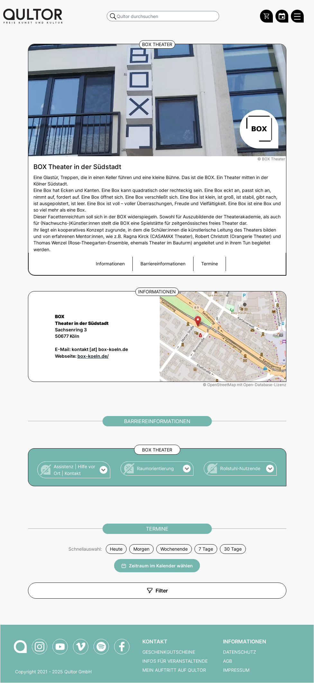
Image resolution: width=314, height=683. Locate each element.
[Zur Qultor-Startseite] (20, 646)
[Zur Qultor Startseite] (32, 16)
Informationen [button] (110, 263)
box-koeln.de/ (93, 356)
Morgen (141, 549)
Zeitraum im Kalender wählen (157, 565)
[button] (73, 469)
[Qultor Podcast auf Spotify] (101, 646)
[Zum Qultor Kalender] (281, 16)
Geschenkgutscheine (168, 652)
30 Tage (233, 549)
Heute (116, 549)
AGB (227, 661)
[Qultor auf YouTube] (60, 646)
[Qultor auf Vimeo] (80, 646)
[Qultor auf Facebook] (122, 646)
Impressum (236, 670)
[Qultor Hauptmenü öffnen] (297, 16)
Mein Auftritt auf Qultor (174, 670)
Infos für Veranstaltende (175, 661)
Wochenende (174, 549)
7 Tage (206, 549)
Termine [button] (209, 263)
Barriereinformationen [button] (162, 263)
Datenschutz (239, 652)
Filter (157, 590)
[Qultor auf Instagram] (39, 646)
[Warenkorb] (266, 16)
